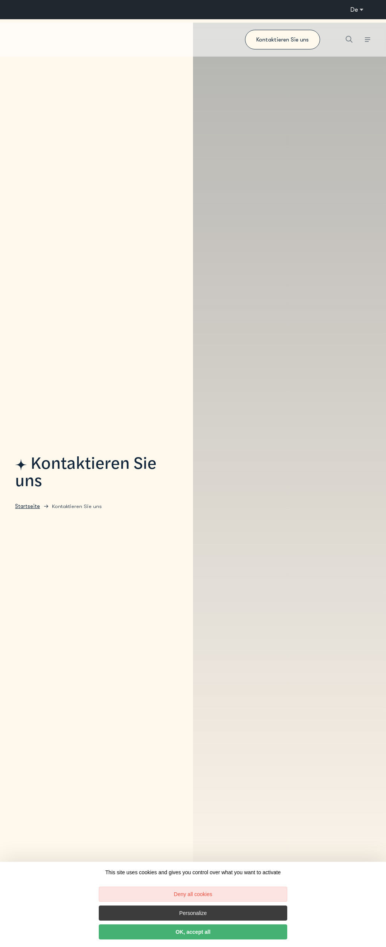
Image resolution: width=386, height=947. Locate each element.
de (354, 11)
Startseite (27, 509)
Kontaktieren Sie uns (258, 40)
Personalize (193, 913)
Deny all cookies (193, 894)
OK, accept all (193, 932)
